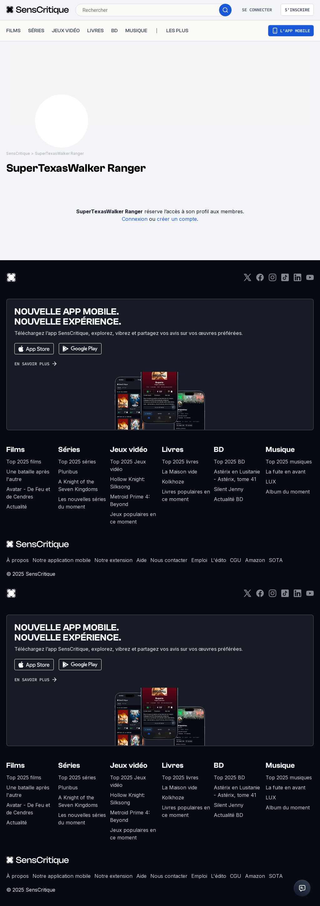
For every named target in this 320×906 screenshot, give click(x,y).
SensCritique (18, 153)
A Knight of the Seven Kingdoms (78, 485)
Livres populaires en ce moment (186, 495)
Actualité (16, 507)
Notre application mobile (61, 560)
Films (15, 449)
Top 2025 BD (229, 461)
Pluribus (68, 471)
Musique (280, 449)
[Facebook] (260, 279)
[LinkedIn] (297, 279)
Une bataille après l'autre (27, 475)
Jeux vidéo (129, 449)
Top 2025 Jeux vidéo (128, 465)
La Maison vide (179, 471)
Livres (172, 449)
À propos (17, 560)
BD (219, 449)
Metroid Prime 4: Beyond (130, 500)
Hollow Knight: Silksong (127, 483)
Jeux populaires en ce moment (133, 518)
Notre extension (113, 560)
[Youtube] (310, 279)
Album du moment (288, 491)
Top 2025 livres (180, 461)
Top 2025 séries (77, 461)
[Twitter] (247, 279)
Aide (141, 560)
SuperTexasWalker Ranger (59, 153)
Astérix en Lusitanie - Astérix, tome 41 (237, 475)
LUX (271, 481)
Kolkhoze (173, 481)
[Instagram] (272, 279)
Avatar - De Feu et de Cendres (28, 493)
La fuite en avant (285, 471)
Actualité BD (228, 499)
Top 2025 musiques (289, 461)
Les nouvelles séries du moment (82, 503)
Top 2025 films (23, 461)
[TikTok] (285, 279)
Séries (69, 449)
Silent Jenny (228, 489)
